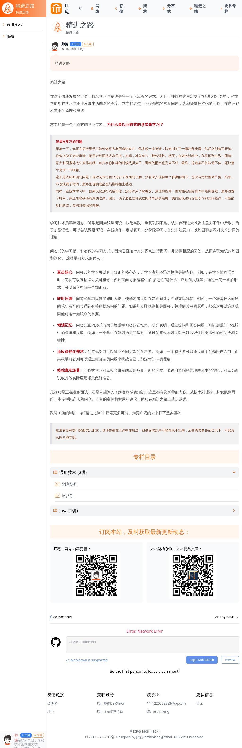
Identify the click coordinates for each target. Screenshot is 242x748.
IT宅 (50, 711)
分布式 (171, 8)
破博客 (52, 703)
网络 (98, 8)
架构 (145, 8)
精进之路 (200, 8)
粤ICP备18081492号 (145, 731)
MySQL (68, 496)
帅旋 (64, 44)
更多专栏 (231, 8)
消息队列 (69, 484)
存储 (122, 8)
